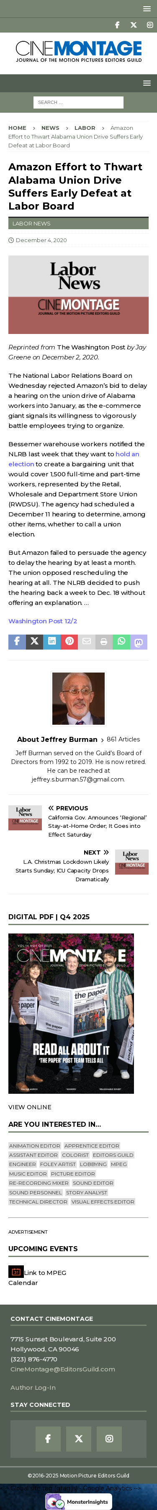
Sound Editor (93, 1183)
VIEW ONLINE (29, 1107)
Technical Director (38, 1202)
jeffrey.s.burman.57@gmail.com (78, 779)
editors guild (113, 1155)
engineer (22, 1164)
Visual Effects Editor (103, 1202)
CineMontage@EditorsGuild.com (62, 1369)
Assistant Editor (33, 1155)
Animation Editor (34, 1146)
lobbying (93, 1164)
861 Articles (123, 739)
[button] (145, 8)
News (50, 127)
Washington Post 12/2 (42, 621)
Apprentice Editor (91, 1146)
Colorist (75, 1155)
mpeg (119, 1164)
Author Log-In (32, 1387)
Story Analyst (86, 1192)
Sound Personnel (35, 1192)
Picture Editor (73, 1174)
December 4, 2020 (41, 240)
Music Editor (28, 1174)
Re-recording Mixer (39, 1183)
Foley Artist (58, 1164)
